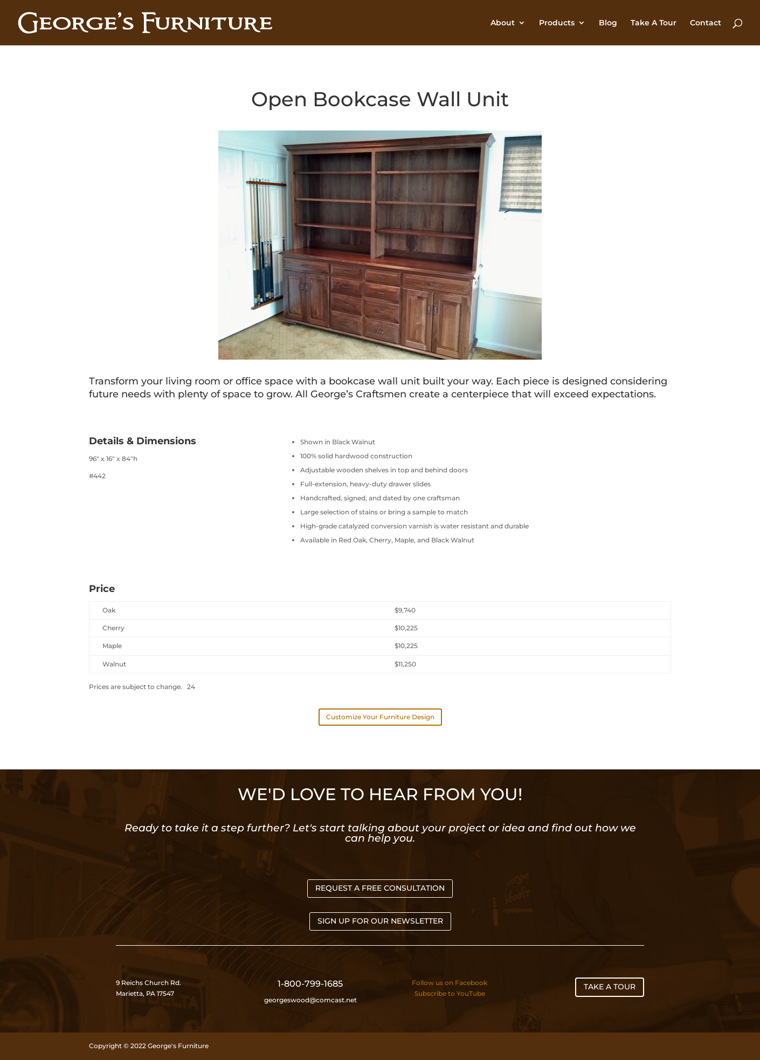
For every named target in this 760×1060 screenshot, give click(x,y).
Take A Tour (653, 23)
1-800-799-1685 (310, 984)
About (502, 23)
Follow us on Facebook (449, 983)
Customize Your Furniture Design (380, 717)
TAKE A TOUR (609, 987)
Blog (608, 23)
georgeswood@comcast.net (310, 1000)
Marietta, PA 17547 (145, 993)
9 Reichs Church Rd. (149, 983)
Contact (705, 23)
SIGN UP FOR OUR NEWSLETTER (380, 921)
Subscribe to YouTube (449, 993)
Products (557, 23)
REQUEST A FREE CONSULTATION (380, 888)
